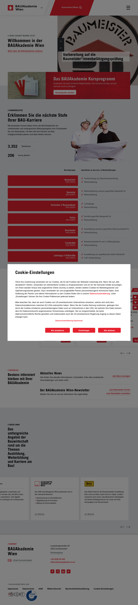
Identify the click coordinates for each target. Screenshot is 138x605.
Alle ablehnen (109, 330)
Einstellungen (84, 330)
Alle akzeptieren (57, 330)
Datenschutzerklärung (100, 294)
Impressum (78, 321)
